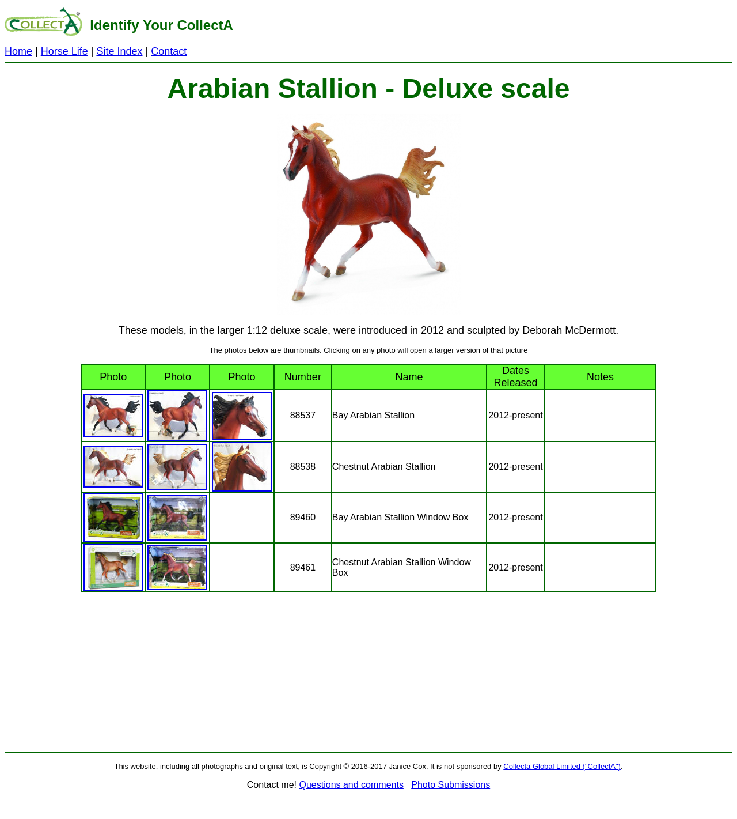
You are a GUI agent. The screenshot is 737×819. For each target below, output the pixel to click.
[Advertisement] (490, 31)
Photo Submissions (450, 785)
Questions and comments (351, 785)
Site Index (119, 51)
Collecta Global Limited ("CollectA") (562, 766)
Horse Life (64, 51)
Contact (169, 51)
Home (18, 51)
